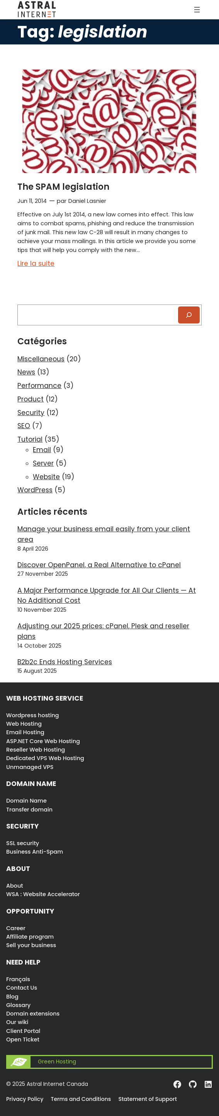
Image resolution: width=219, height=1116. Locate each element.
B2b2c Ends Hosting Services (64, 662)
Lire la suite (35, 264)
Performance (39, 385)
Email (42, 450)
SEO (23, 426)
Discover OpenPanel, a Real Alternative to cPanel (99, 565)
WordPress (35, 490)
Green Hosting (57, 1061)
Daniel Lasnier (87, 200)
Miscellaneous (41, 359)
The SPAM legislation (63, 187)
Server (43, 463)
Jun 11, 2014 (32, 200)
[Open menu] (197, 9)
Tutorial (29, 439)
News (26, 372)
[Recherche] (189, 314)
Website (46, 477)
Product (30, 399)
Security (30, 412)
